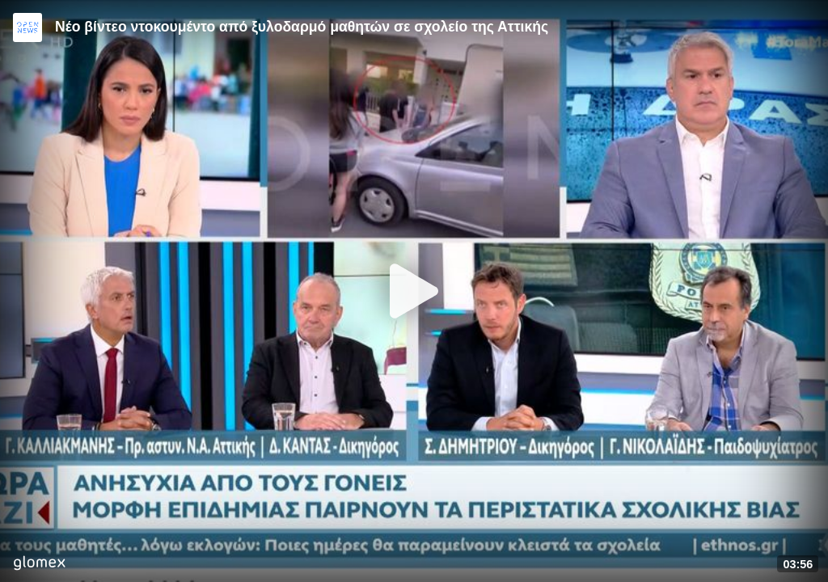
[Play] (414, 291)
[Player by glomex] (39, 564)
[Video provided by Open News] (27, 27)
